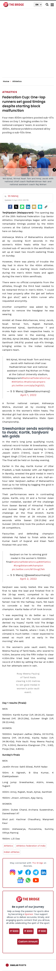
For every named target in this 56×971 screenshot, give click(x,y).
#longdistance (22, 565)
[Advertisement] (28, 45)
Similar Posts (18, 965)
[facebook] (10, 207)
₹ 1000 (42, 931)
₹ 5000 (14, 931)
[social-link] (46, 207)
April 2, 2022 (28, 578)
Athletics (9, 92)
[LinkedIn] (28, 207)
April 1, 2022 (28, 395)
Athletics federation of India (30, 845)
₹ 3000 (28, 931)
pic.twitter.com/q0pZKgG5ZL (28, 385)
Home (7, 81)
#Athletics (17, 381)
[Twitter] (16, 207)
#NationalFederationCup (36, 378)
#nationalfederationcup (25, 561)
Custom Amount (28, 941)
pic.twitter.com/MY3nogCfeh (28, 569)
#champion (36, 565)
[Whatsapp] (22, 207)
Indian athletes (11, 852)
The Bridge (37, 863)
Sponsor (29, 914)
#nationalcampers (34, 381)
